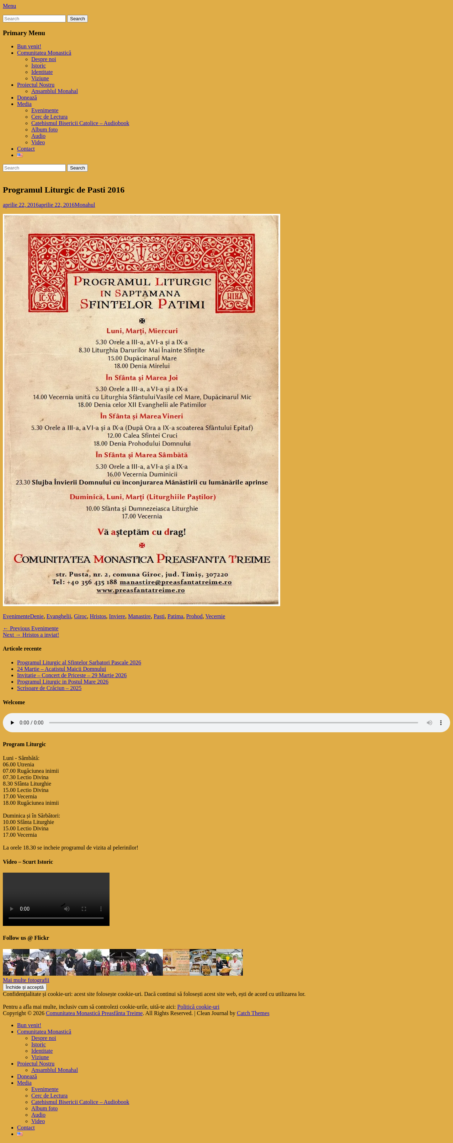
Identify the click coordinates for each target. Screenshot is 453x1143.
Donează (27, 98)
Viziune (40, 78)
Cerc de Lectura (49, 117)
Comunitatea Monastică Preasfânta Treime (94, 1013)
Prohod (194, 616)
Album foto (44, 129)
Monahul (85, 205)
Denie (36, 616)
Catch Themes (253, 1013)
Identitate (42, 72)
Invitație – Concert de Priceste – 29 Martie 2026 (72, 675)
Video (38, 142)
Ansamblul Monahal (54, 91)
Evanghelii (59, 616)
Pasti (159, 616)
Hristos (98, 616)
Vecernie (215, 616)
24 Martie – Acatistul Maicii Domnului (61, 669)
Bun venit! (29, 46)
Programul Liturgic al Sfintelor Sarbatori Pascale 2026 (79, 662)
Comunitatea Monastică (44, 53)
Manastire (139, 616)
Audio (38, 136)
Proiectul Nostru (35, 85)
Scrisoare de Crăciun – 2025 (49, 688)
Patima (175, 616)
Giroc (80, 616)
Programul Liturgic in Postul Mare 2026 (62, 682)
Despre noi (43, 59)
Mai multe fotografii (26, 980)
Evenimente (44, 110)
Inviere (117, 616)
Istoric (38, 66)
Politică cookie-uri (198, 1007)
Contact (26, 149)
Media (24, 104)
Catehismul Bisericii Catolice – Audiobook (80, 123)
